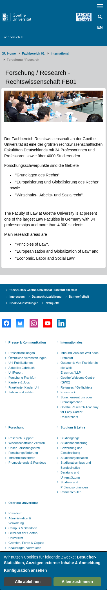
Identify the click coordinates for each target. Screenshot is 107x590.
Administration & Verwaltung (19, 521)
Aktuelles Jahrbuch (21, 367)
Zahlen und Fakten (21, 392)
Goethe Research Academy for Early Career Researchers (80, 412)
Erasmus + (68, 392)
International (60, 53)
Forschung (16, 427)
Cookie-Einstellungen (24, 303)
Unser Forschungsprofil (24, 448)
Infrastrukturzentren (21, 457)
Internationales (72, 342)
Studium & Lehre (73, 427)
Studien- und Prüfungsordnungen (74, 485)
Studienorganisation (74, 457)
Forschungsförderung (23, 452)
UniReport (15, 372)
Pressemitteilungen (21, 353)
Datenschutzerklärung (46, 296)
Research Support (21, 438)
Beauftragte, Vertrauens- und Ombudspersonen (25, 550)
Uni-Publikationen (20, 362)
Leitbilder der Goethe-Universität (23, 535)
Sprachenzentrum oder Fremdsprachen (76, 400)
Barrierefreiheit (79, 296)
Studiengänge (70, 438)
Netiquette (52, 303)
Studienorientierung (74, 443)
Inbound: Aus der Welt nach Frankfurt (80, 355)
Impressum (17, 296)
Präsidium (15, 513)
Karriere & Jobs (19, 382)
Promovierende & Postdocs (27, 462)
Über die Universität (23, 502)
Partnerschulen (71, 492)
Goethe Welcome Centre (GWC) (78, 380)
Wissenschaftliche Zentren (26, 443)
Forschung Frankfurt (22, 377)
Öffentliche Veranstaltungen (27, 358)
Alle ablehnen (28, 581)
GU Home (9, 53)
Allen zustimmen (77, 581)
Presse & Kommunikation (27, 342)
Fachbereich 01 (13, 37)
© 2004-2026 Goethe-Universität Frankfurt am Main (43, 289)
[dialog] (53, 570)
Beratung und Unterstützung (70, 475)
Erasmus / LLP (71, 372)
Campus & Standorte (22, 528)
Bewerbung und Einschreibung (71, 450)
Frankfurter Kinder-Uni (23, 387)
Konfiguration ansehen (25, 570)
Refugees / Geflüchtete (76, 387)
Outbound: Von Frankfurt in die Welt (79, 365)
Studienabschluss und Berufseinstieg (76, 465)
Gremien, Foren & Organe (26, 542)
